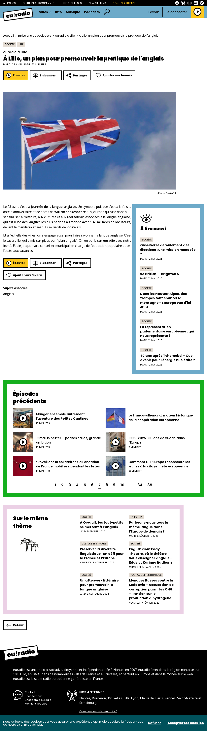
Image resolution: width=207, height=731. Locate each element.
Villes (45, 12)
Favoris (153, 12)
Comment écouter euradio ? (98, 711)
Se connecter (176, 12)
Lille (21, 44)
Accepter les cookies (185, 723)
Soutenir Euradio (125, 3)
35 (149, 485)
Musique (73, 12)
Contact (30, 692)
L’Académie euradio (38, 700)
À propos (9, 3)
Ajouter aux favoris (114, 75)
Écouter (15, 75)
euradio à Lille (65, 35)
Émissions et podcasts (34, 35)
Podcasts (92, 12)
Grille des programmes (38, 3)
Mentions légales (36, 704)
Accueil (8, 35)
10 (122, 485)
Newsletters (97, 3)
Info (58, 12)
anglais (8, 294)
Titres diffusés (71, 3)
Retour (15, 625)
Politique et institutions (146, 575)
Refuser (154, 723)
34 (139, 485)
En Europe (137, 517)
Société (10, 44)
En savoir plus (33, 724)
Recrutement (33, 696)
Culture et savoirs (94, 543)
